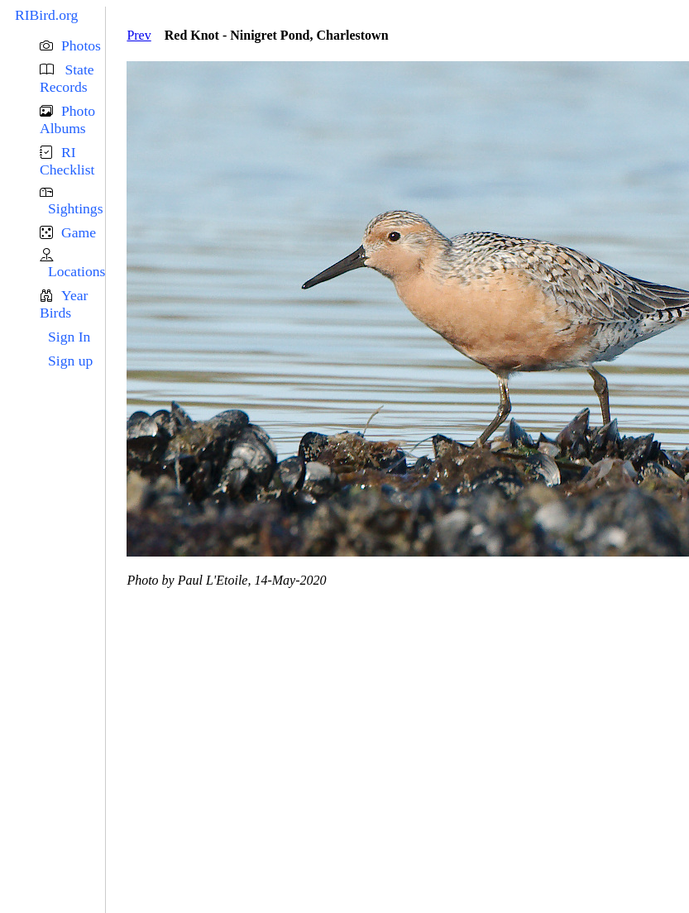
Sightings (75, 208)
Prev (139, 35)
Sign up (70, 360)
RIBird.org (46, 15)
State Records (67, 78)
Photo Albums (67, 119)
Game (78, 232)
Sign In (69, 336)
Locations (76, 271)
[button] (72, 46)
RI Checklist (67, 161)
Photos (81, 45)
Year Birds (64, 304)
